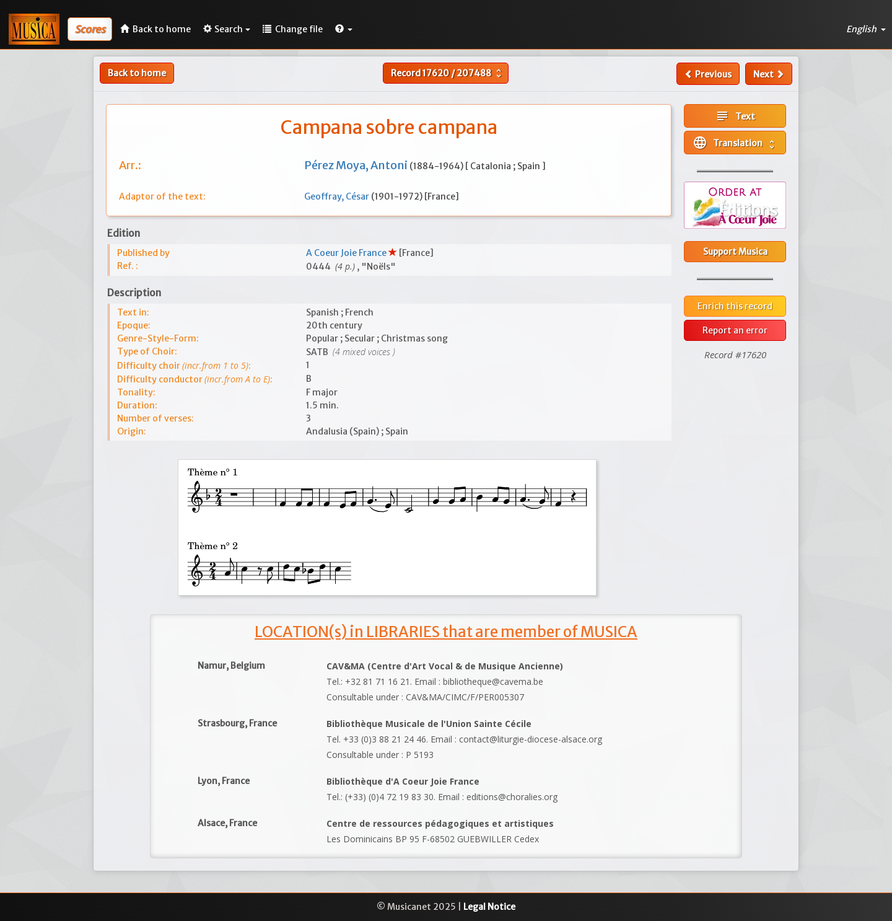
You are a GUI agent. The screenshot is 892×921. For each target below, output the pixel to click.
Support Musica (735, 251)
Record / (447, 73)
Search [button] (226, 29)
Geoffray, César (337, 196)
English (866, 29)
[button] (344, 29)
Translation (735, 142)
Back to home (137, 73)
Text (735, 115)
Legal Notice (489, 906)
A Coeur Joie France (347, 252)
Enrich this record (734, 306)
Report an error (734, 330)
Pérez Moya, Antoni (356, 165)
